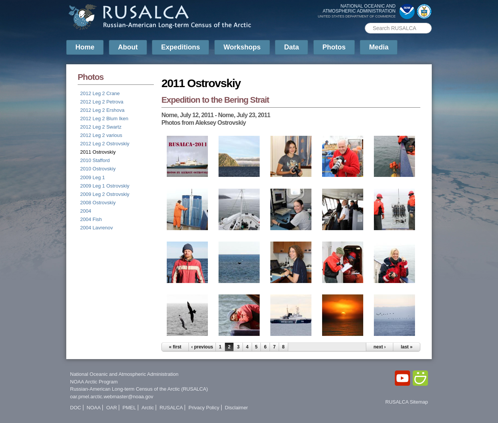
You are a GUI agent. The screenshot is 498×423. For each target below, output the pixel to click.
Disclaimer (236, 407)
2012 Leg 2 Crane (100, 93)
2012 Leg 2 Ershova (102, 110)
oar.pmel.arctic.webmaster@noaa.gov (111, 396)
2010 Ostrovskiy (98, 169)
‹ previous (202, 347)
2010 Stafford (95, 160)
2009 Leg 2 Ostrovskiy (104, 194)
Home (84, 47)
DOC (75, 407)
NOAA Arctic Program (94, 382)
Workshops (242, 47)
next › (380, 347)
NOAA (94, 407)
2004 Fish (91, 219)
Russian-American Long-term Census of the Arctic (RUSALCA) (139, 389)
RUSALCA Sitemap (406, 402)
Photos (334, 47)
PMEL (129, 407)
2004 (85, 211)
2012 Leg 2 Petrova (101, 102)
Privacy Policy (203, 407)
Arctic (148, 407)
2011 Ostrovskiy (98, 152)
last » (407, 347)
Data (291, 47)
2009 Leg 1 (92, 177)
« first (175, 347)
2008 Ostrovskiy (98, 202)
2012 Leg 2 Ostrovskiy (104, 143)
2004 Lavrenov (96, 228)
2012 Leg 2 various (101, 135)
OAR (111, 407)
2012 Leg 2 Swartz (100, 127)
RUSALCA (171, 407)
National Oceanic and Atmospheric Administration (124, 374)
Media (378, 47)
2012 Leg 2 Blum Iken (104, 118)
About (128, 47)
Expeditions (180, 47)
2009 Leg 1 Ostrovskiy (104, 186)
